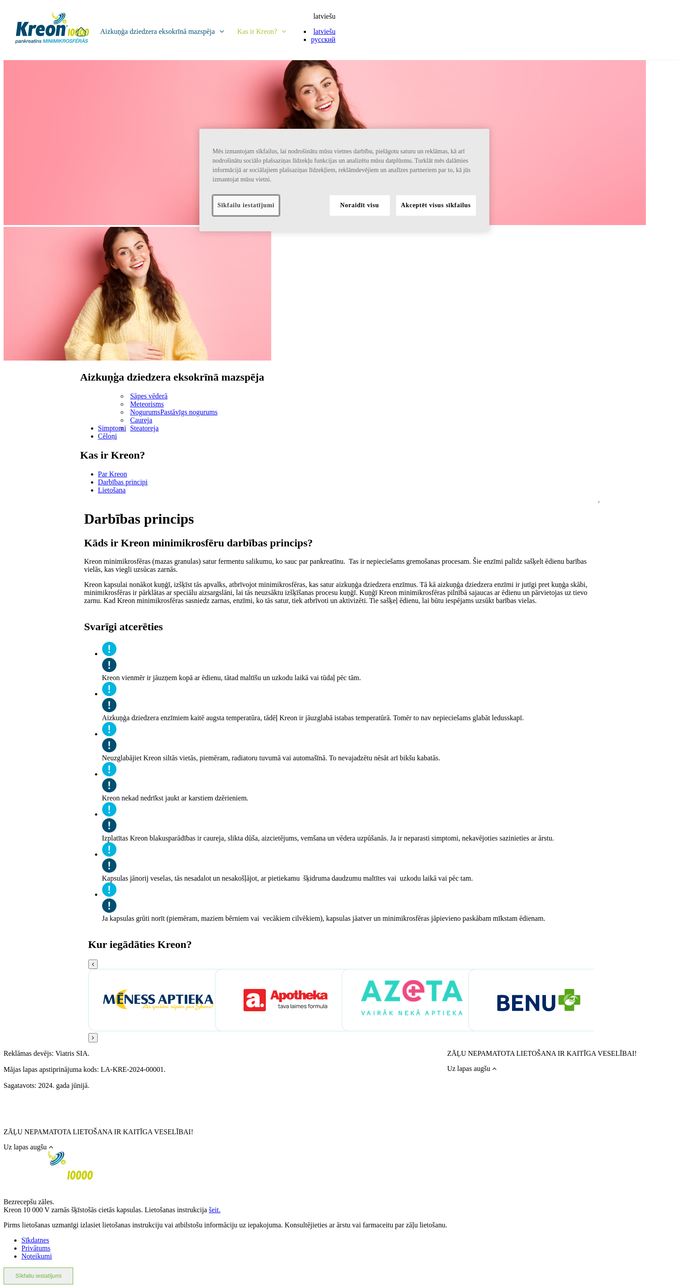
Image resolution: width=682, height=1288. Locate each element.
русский (323, 39)
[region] (344, 180)
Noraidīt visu (359, 205)
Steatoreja (144, 428)
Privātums (35, 1248)
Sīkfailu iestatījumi (39, 1275)
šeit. (214, 1210)
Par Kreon (112, 474)
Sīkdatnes (35, 1240)
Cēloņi (107, 436)
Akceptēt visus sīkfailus (436, 205)
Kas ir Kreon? (261, 31)
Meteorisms (147, 404)
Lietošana (112, 490)
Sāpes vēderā (149, 396)
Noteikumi (36, 1256)
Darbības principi (123, 482)
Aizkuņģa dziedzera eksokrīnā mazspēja (161, 31)
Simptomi (112, 428)
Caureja (141, 420)
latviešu (324, 16)
